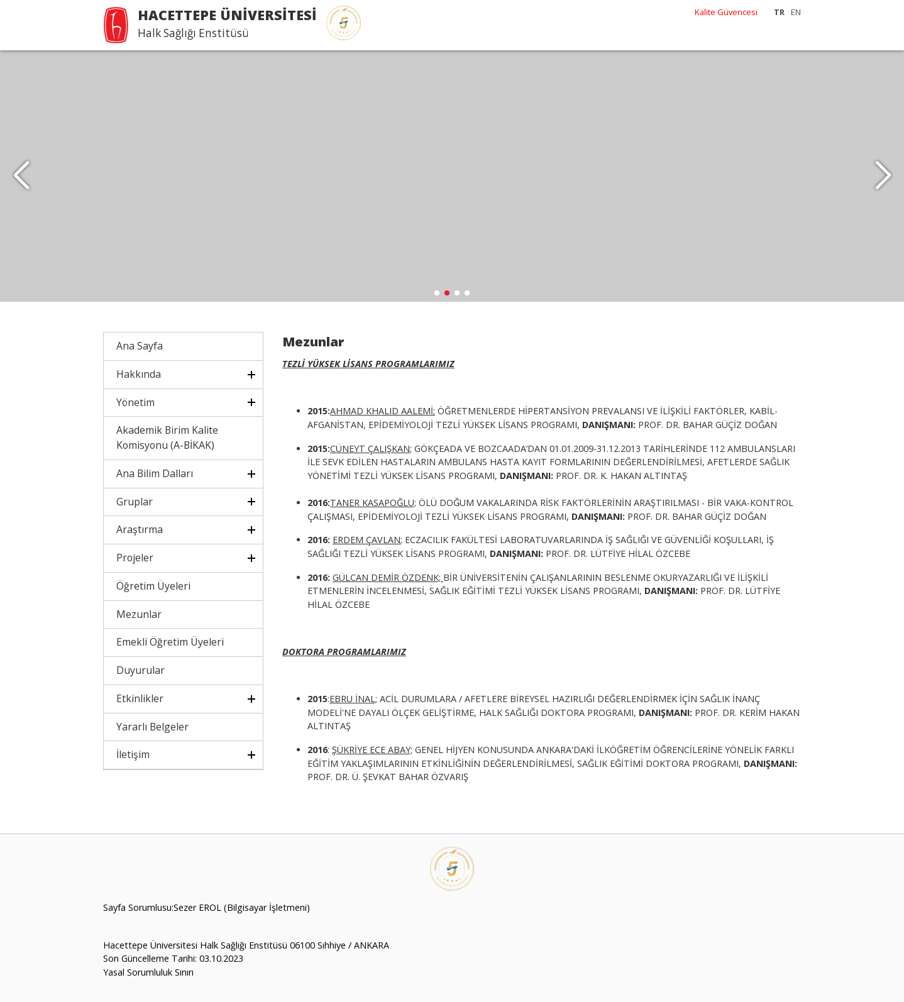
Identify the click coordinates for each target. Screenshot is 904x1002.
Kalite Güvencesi (726, 12)
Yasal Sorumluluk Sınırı (148, 972)
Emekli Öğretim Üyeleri (170, 642)
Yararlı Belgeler (152, 727)
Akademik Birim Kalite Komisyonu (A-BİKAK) (167, 437)
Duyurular (140, 670)
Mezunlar (139, 614)
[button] (882, 176)
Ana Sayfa (139, 346)
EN (796, 12)
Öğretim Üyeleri (153, 586)
